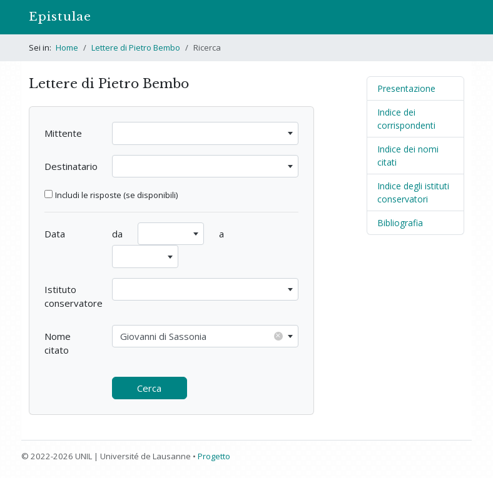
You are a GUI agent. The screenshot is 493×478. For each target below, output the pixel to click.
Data (54, 233)
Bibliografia (400, 223)
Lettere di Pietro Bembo (135, 47)
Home (67, 47)
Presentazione (406, 88)
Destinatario (71, 166)
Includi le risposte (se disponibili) (116, 195)
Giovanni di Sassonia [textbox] (201, 335)
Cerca (149, 388)
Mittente (63, 133)
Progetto (214, 456)
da (117, 233)
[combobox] (205, 133)
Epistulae (60, 16)
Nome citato (57, 343)
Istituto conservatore (73, 296)
